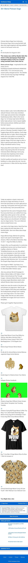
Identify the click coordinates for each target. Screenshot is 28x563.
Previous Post (22, 503)
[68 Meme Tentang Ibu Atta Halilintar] (4, 538)
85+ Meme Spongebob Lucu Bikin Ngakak (16, 524)
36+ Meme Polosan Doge (11, 9)
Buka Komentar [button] (14, 516)
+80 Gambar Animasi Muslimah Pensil (17, 528)
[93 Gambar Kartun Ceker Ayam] (4, 543)
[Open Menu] (23, 2)
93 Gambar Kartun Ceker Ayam (15, 541)
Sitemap (23, 557)
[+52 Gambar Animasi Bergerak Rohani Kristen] (4, 534)
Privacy (16, 557)
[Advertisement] (14, 25)
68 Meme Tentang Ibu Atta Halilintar (16, 537)
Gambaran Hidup (6, 2)
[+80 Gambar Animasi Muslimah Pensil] (4, 529)
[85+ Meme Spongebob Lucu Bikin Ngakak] (4, 525)
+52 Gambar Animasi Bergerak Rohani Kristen (17, 533)
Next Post (5, 503)
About (4, 557)
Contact (10, 557)
